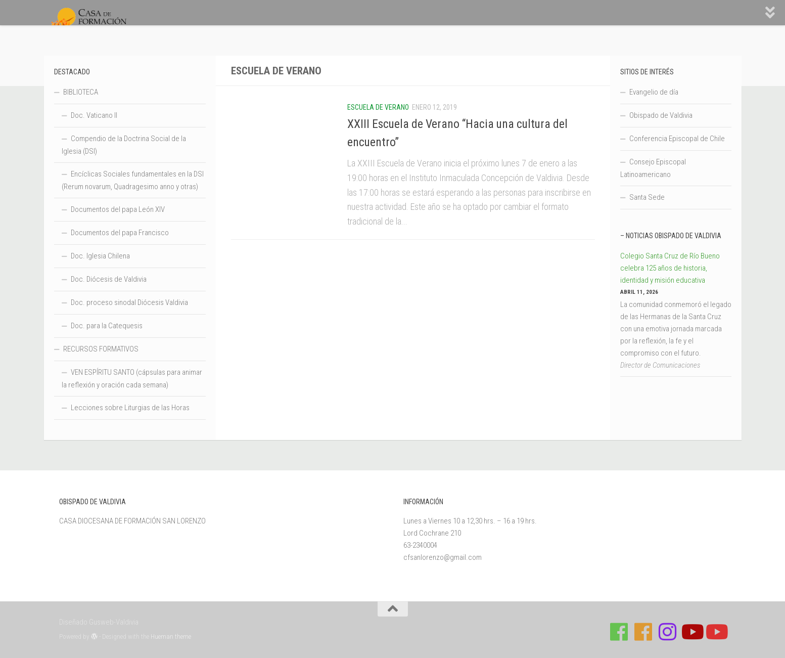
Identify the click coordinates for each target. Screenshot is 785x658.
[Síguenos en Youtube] (691, 632)
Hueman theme (171, 636)
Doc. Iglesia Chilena (100, 255)
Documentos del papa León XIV (118, 209)
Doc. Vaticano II (94, 115)
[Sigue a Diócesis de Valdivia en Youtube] (716, 632)
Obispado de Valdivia (660, 115)
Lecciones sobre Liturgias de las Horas (130, 407)
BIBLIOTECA (80, 92)
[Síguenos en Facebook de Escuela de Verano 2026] (643, 632)
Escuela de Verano (378, 107)
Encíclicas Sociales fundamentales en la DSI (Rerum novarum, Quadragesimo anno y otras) (133, 180)
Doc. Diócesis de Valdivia (109, 279)
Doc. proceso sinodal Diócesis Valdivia (129, 302)
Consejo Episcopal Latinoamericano (653, 168)
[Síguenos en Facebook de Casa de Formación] (619, 632)
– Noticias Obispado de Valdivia (670, 236)
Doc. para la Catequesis (107, 325)
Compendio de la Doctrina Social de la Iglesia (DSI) (124, 145)
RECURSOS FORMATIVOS (100, 349)
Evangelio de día (653, 92)
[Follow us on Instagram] (667, 632)
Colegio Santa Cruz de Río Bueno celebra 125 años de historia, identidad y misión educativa (670, 268)
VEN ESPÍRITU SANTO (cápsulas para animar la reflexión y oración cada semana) (132, 378)
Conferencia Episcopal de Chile (677, 138)
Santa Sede (647, 197)
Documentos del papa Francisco (120, 232)
